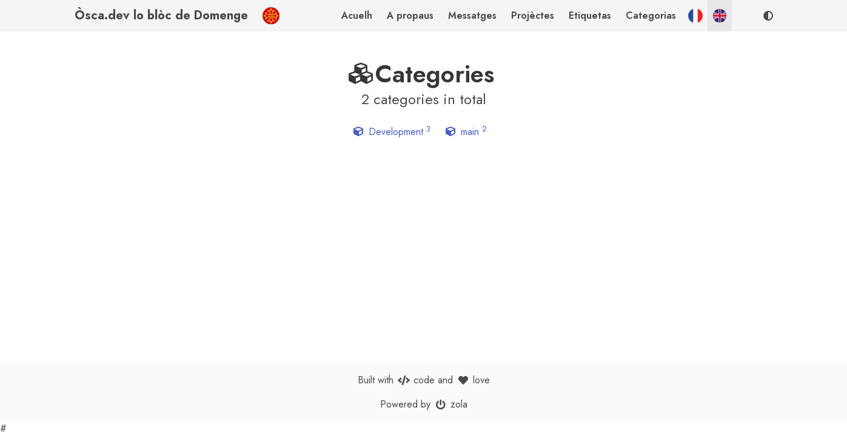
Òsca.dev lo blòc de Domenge (161, 15)
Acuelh (356, 15)
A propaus (410, 15)
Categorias (651, 15)
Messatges (472, 15)
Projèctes (532, 15)
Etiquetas (590, 15)
